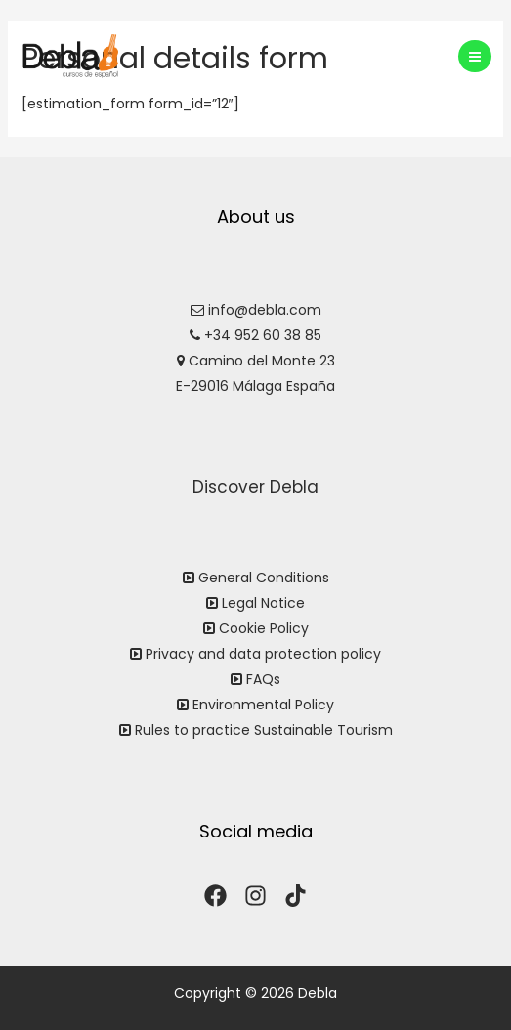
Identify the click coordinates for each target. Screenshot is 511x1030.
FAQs (263, 679)
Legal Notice (263, 603)
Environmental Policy (263, 704)
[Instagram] (255, 895)
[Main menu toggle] (474, 56)
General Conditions (263, 577)
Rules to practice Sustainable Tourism (264, 730)
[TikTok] (295, 895)
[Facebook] (215, 895)
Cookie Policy (264, 628)
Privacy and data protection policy (263, 654)
